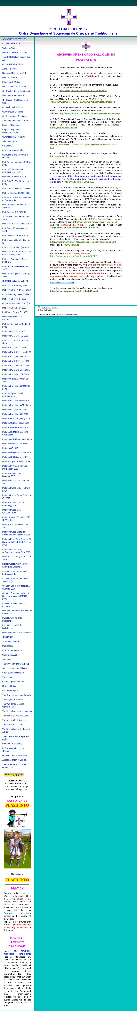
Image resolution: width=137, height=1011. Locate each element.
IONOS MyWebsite (65, 314)
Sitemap (54, 308)
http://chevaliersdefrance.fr (62, 282)
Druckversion (44, 308)
